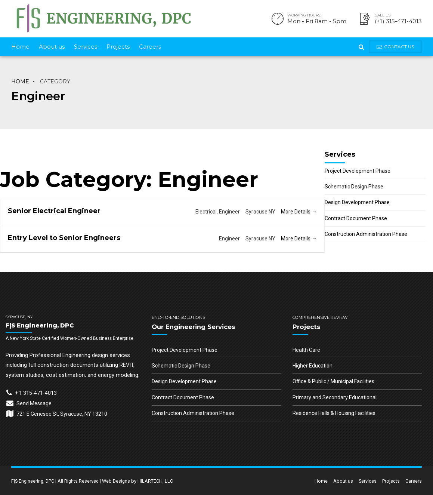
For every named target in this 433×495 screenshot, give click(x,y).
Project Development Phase (357, 171)
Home (20, 46)
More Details (299, 212)
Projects (118, 46)
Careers (150, 46)
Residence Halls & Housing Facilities (334, 413)
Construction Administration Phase (366, 234)
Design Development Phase (357, 202)
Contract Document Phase (356, 218)
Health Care (306, 350)
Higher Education (313, 366)
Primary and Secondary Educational (335, 397)
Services (85, 46)
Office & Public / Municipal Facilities (333, 381)
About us (52, 46)
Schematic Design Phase (354, 187)
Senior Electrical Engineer (54, 211)
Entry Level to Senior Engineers (64, 238)
